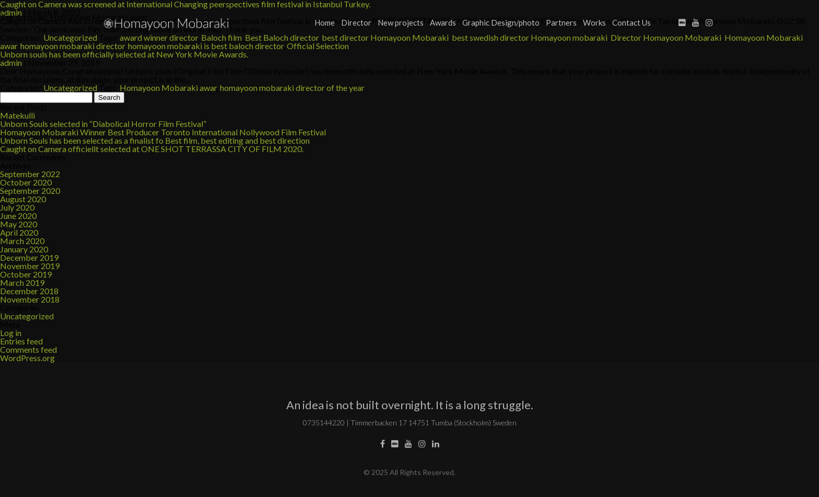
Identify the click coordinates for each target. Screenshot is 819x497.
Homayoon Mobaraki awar (168, 88)
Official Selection (318, 46)
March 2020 (22, 241)
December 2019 (29, 257)
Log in (10, 333)
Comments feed (28, 349)
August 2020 (23, 199)
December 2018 (29, 291)
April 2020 (19, 232)
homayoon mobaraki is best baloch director (206, 46)
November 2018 (30, 299)
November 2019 (30, 266)
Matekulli (17, 115)
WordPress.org (27, 358)
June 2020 (18, 216)
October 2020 (26, 182)
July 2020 (17, 207)
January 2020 (24, 249)
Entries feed (21, 341)
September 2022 (30, 174)
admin (11, 62)
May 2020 (18, 224)
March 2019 (22, 282)
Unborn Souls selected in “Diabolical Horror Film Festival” (103, 124)
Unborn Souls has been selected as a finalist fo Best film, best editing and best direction (155, 140)
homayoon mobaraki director (72, 46)
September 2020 (30, 190)
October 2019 (26, 274)
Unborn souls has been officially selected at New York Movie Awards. (124, 54)
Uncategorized (70, 88)
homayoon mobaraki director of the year (292, 88)
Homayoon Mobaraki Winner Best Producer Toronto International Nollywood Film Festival (163, 132)
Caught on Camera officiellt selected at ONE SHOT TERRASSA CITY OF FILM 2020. (151, 149)
